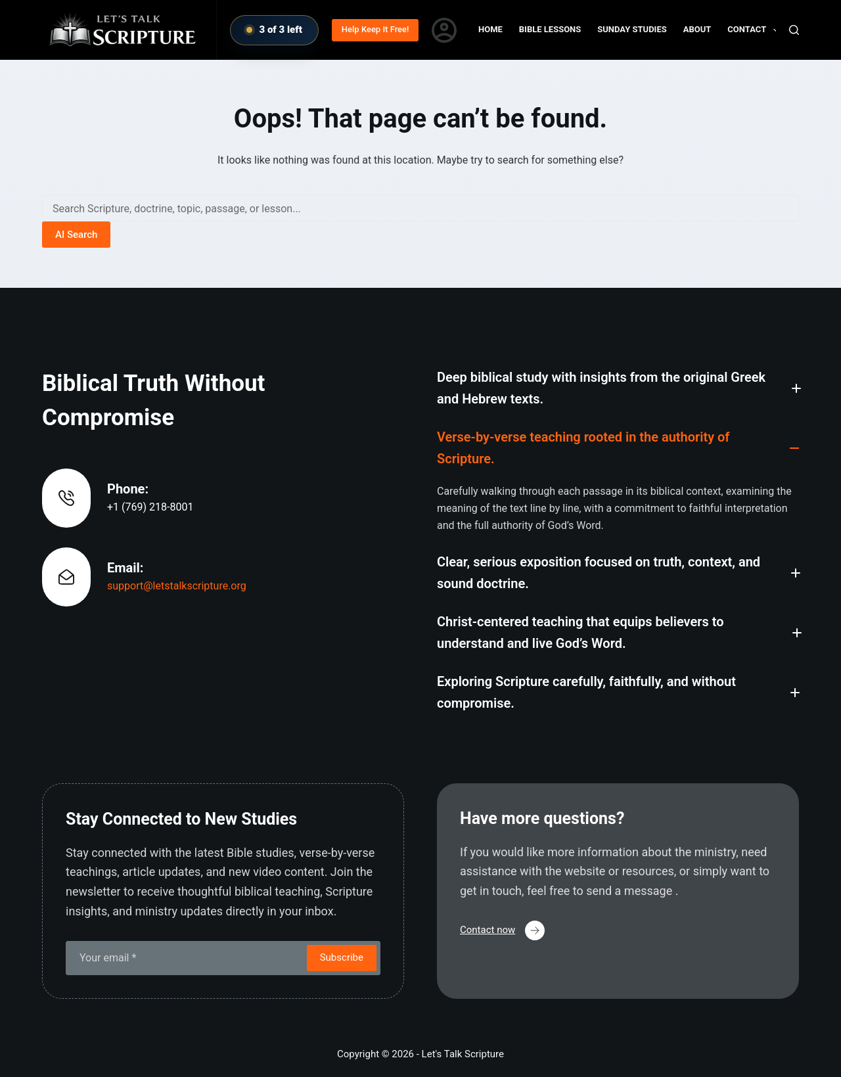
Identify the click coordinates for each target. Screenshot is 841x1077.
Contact (755, 30)
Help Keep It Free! (375, 29)
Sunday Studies (631, 29)
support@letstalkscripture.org (176, 586)
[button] (618, 388)
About (697, 29)
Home (490, 29)
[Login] (444, 30)
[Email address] (185, 958)
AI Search (76, 235)
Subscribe (341, 957)
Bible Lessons (550, 29)
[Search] (794, 30)
